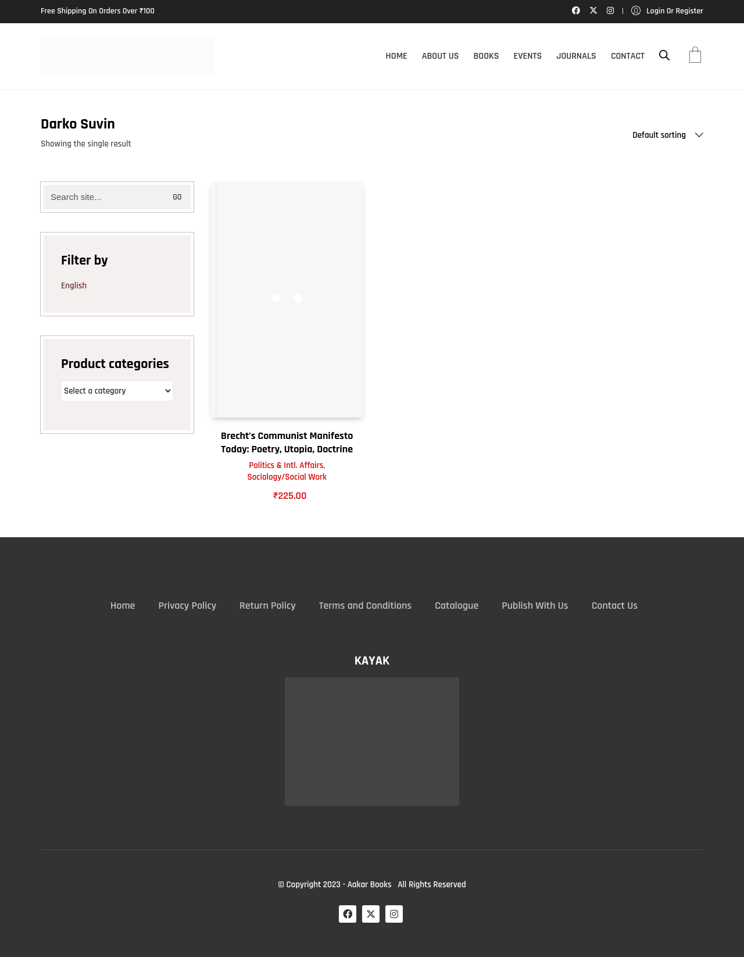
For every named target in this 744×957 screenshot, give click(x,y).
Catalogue (456, 605)
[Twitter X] (371, 914)
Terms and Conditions (365, 605)
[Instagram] (394, 914)
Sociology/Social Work (287, 477)
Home (122, 605)
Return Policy (267, 605)
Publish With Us (535, 605)
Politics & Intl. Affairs (286, 465)
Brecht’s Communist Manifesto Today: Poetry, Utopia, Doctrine (287, 442)
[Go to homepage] (128, 56)
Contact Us (615, 605)
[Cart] (695, 56)
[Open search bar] (664, 55)
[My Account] (667, 11)
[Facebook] (347, 914)
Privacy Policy (187, 605)
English (74, 285)
